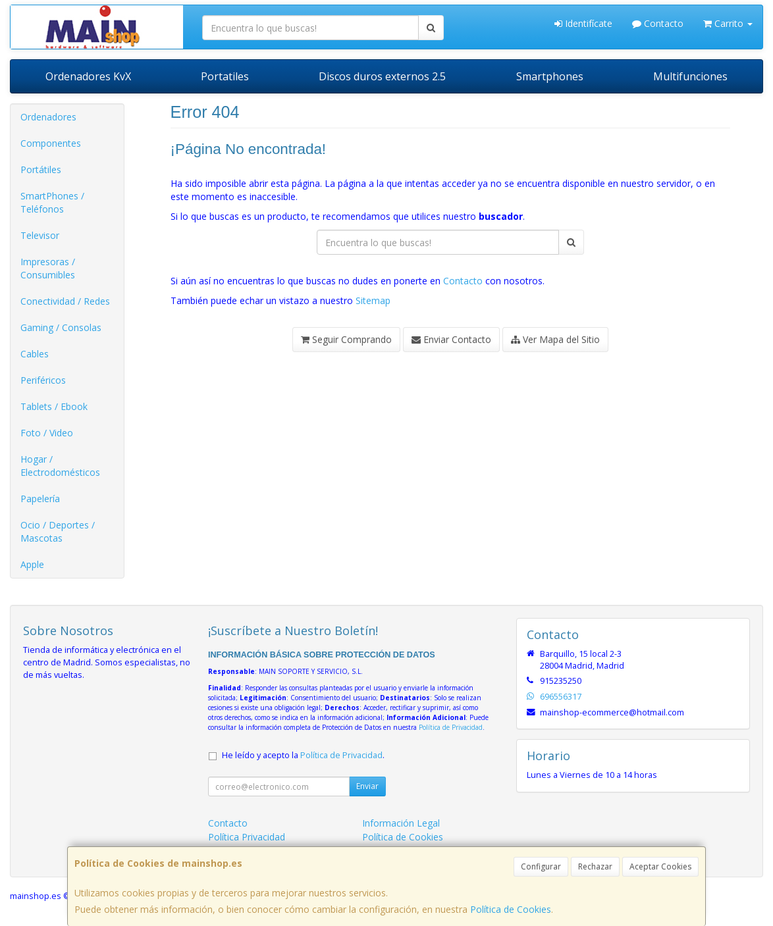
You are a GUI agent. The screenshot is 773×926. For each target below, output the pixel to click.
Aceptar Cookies (660, 866)
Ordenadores (48, 117)
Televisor (39, 235)
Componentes (50, 143)
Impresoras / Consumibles (47, 268)
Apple (32, 564)
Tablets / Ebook (54, 406)
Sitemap (373, 300)
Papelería (40, 498)
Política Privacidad (246, 837)
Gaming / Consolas (60, 327)
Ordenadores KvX (88, 76)
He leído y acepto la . (303, 755)
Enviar (367, 786)
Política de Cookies (510, 909)
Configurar (541, 866)
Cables (34, 353)
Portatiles (225, 76)
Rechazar (595, 866)
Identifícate (583, 23)
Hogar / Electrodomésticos (60, 465)
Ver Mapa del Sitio (555, 339)
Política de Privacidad (451, 727)
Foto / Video (46, 432)
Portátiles (40, 169)
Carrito (728, 23)
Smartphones (549, 76)
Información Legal (401, 823)
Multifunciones (690, 76)
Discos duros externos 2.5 (382, 76)
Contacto (657, 23)
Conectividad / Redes (65, 301)
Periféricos (43, 380)
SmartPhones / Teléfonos (52, 202)
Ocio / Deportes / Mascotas (57, 531)
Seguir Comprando (346, 339)
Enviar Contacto (451, 339)
